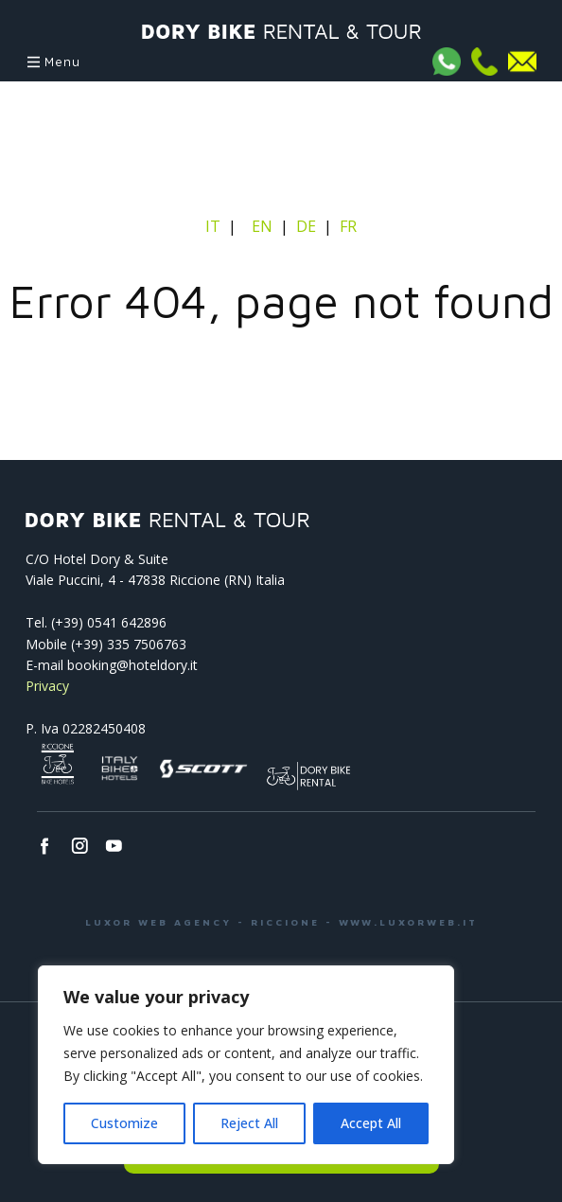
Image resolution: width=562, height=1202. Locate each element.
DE (306, 226)
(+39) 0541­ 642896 (109, 622)
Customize (124, 1123)
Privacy (47, 686)
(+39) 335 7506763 (128, 644)
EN (262, 226)
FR (348, 226)
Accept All (371, 1123)
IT (214, 226)
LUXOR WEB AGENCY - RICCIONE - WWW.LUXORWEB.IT (281, 922)
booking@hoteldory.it (132, 665)
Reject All (249, 1123)
